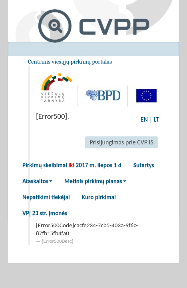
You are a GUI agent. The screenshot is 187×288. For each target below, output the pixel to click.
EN (144, 119)
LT (156, 119)
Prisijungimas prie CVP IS (121, 142)
